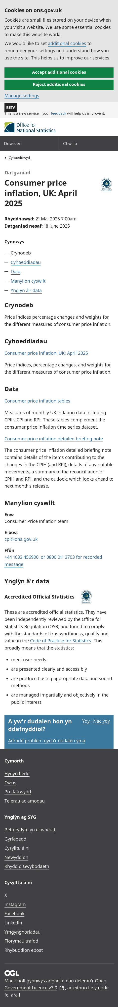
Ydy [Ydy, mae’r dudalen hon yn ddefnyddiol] (86, 721)
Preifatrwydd (17, 792)
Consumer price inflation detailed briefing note (53, 439)
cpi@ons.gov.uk (21, 539)
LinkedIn (13, 923)
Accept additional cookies (59, 72)
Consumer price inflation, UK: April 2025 (46, 353)
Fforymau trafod (21, 941)
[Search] (88, 143)
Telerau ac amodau (24, 801)
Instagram (15, 904)
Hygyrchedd (17, 773)
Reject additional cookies (59, 84)
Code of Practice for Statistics (60, 641)
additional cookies (67, 43)
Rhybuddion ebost (23, 950)
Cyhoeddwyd (19, 157)
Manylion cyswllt (28, 281)
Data (15, 271)
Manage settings (21, 96)
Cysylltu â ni (17, 848)
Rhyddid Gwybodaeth (26, 866)
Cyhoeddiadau (26, 262)
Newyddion (16, 857)
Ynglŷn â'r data (26, 290)
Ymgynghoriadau (22, 932)
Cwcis (10, 783)
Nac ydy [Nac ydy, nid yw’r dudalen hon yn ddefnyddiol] (101, 721)
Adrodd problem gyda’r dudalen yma (46, 741)
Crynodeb (21, 253)
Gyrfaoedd (15, 839)
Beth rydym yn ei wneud (29, 830)
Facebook (14, 913)
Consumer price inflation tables (37, 401)
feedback (58, 113)
